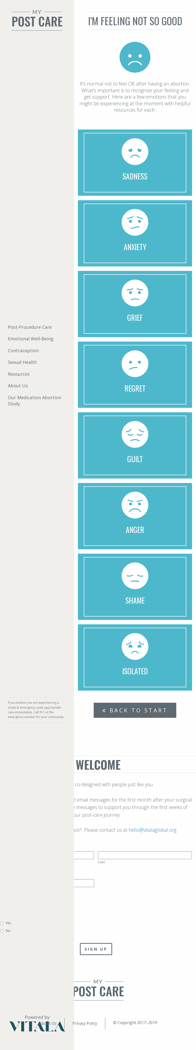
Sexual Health (22, 362)
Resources (19, 374)
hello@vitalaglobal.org (153, 830)
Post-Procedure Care (30, 327)
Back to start (135, 710)
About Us (18, 386)
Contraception (23, 350)
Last (101, 862)
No (7, 930)
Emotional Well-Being (30, 339)
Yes (8, 922)
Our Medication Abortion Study (34, 400)
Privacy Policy (84, 1023)
